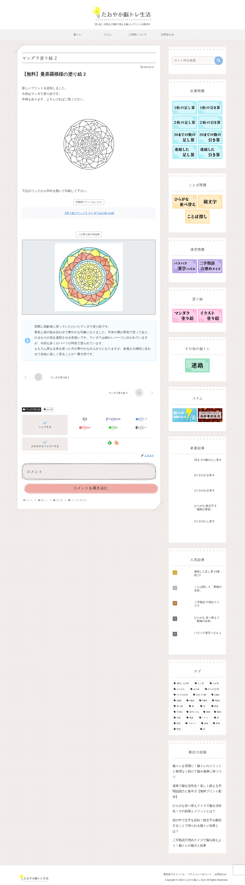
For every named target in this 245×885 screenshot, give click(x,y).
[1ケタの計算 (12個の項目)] (181, 694)
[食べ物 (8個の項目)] (179, 706)
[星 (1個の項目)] (218, 717)
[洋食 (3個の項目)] (178, 717)
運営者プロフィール (172, 874)
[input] (195, 60)
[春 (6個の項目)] (192, 706)
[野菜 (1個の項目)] (185, 729)
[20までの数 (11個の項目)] (200, 694)
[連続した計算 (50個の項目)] (182, 683)
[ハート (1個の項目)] (205, 717)
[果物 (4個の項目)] (207, 712)
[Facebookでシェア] (113, 419)
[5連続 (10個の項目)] (204, 700)
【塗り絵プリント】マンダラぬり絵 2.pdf (89, 213)
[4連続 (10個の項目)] (191, 700)
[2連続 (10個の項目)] (216, 694)
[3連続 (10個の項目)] (178, 700)
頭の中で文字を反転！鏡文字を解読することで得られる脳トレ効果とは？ (197, 825)
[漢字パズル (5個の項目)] (193, 712)
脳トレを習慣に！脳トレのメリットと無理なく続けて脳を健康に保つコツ (197, 771)
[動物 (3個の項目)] (218, 712)
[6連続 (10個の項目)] (216, 700)
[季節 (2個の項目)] (191, 717)
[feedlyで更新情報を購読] (109, 443)
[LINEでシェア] (113, 427)
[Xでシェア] (85, 419)
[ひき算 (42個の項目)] (215, 683)
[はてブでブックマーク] (141, 419)
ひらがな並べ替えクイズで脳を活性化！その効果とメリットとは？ (197, 808)
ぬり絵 (48, 409)
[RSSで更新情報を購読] (116, 443)
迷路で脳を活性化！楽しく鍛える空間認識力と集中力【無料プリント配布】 (197, 791)
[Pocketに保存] (85, 427)
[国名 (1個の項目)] (177, 723)
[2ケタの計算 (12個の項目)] (213, 689)
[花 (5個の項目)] (204, 706)
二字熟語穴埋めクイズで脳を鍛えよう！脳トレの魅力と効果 (197, 842)
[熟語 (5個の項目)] (216, 706)
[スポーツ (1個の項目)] (191, 723)
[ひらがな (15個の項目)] (180, 689)
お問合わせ (220, 874)
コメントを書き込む (90, 488)
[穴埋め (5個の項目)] (178, 712)
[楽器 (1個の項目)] (205, 723)
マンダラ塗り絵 (31, 409)
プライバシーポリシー (199, 874)
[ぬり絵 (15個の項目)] (196, 689)
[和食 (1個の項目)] (217, 723)
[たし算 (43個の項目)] (200, 683)
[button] (141, 427)
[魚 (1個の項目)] (211, 729)
